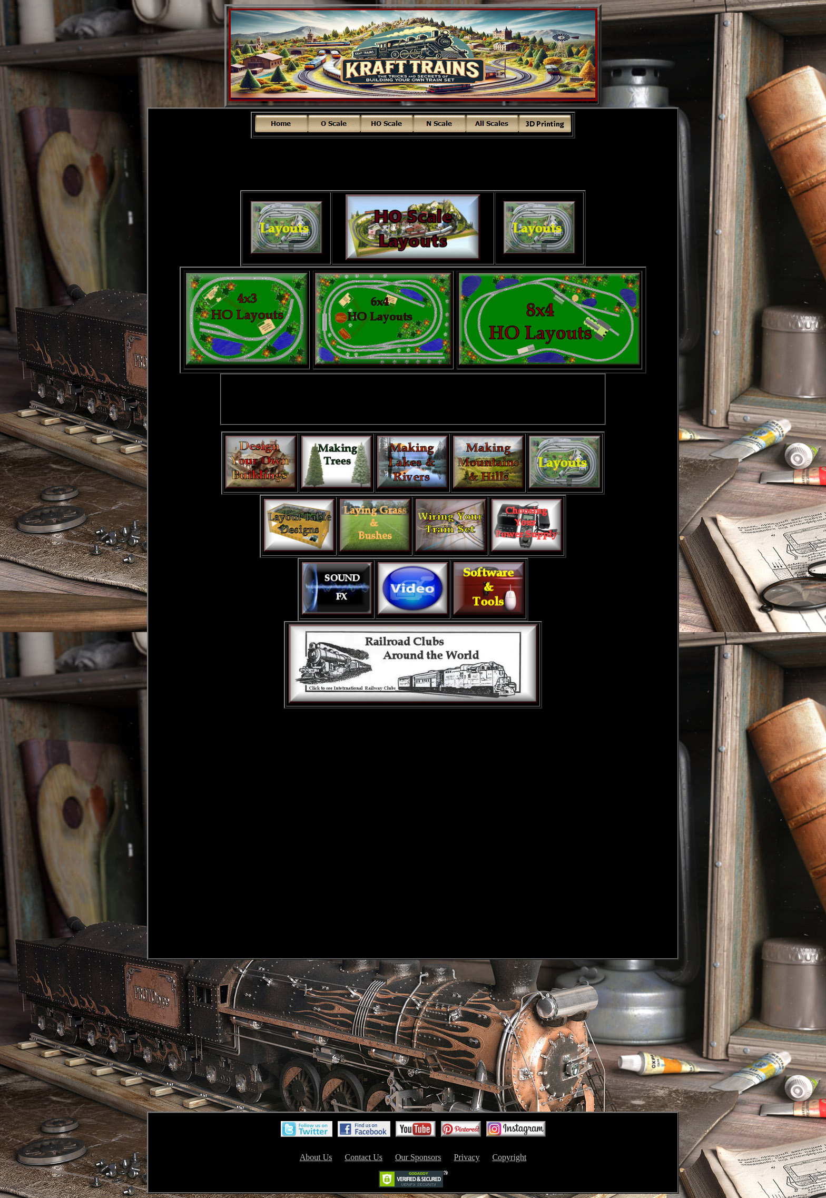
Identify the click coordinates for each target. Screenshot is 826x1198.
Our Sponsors (418, 1157)
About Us (316, 1157)
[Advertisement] (413, 163)
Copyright (509, 1157)
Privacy (467, 1157)
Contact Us (363, 1157)
